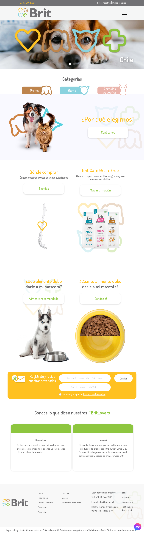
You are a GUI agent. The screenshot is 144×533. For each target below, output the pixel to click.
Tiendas (44, 188)
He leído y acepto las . (84, 394)
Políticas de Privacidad (94, 394)
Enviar (123, 378)
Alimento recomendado (43, 299)
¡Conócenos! (108, 132)
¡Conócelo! (100, 299)
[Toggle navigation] (124, 12)
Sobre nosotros (104, 2)
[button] (139, 46)
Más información (100, 190)
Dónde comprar (119, 2)
